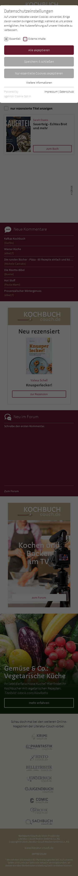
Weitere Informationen (39, 82)
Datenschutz (66, 91)
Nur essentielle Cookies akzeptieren (39, 73)
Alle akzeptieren (39, 50)
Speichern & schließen (39, 61)
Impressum (51, 91)
